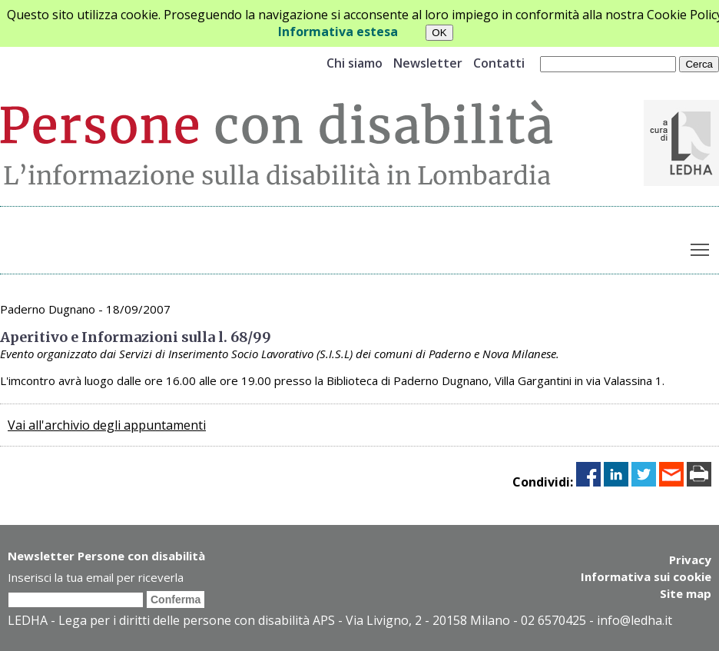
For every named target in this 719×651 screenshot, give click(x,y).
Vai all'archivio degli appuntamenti (107, 425)
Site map (685, 593)
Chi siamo (354, 63)
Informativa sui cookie (646, 576)
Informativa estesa (338, 31)
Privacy (690, 559)
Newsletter (427, 63)
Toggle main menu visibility (701, 246)
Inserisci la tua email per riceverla (96, 577)
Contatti (499, 63)
